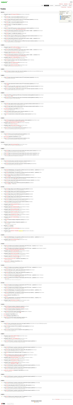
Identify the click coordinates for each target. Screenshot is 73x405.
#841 (8, 84)
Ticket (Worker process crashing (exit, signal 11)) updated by (19, 354)
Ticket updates (63, 18)
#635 (20, 126)
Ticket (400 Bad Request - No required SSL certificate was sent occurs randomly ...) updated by (23, 169)
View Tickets (65, 5)
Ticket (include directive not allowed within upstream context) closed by (19, 113)
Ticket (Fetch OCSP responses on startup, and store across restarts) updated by (20, 28)
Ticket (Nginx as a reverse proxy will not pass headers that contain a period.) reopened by (21, 153)
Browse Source (58, 5)
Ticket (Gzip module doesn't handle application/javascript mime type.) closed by (21, 177)
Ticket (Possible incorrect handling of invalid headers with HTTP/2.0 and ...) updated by (24, 248)
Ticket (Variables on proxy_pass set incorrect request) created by (17, 201)
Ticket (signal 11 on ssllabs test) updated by (15, 24)
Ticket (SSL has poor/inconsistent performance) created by (16, 138)
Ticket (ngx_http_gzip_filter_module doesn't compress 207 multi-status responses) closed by (22, 86)
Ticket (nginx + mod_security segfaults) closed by (15, 16)
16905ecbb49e (13, 363)
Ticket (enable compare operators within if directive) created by (18, 111)
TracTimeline (57, 399)
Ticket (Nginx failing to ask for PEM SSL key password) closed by (18, 191)
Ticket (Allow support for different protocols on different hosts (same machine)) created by (23, 40)
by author (65, 14)
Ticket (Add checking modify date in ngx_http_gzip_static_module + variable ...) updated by (22, 30)
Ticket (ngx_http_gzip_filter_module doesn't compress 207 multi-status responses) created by (22, 88)
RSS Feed (37, 402)
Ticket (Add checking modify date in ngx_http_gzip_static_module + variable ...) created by (21, 54)
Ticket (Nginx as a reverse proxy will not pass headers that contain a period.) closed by (21, 150)
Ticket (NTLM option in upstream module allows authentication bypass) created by (21, 390)
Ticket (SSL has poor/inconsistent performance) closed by (16, 127)
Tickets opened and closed (64, 17)
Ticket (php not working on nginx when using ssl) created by (22, 71)
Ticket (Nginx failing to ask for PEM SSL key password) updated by (18, 174)
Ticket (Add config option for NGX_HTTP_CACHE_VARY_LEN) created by (18, 385)
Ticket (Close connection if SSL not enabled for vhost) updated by (18, 326)
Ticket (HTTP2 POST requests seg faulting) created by (15, 317)
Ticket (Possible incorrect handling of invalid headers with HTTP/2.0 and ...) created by (21, 287)
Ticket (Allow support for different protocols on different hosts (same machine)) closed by (22, 35)
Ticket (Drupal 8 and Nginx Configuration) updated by (14, 222)
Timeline (46, 5)
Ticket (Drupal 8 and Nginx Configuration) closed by (15, 219)
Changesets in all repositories (65, 15)
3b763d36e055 (18, 48)
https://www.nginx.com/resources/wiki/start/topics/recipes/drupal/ (14, 307)
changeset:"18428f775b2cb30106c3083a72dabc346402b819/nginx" (15, 121)
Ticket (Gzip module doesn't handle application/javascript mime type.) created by (21, 180)
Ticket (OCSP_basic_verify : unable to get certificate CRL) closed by (18, 269)
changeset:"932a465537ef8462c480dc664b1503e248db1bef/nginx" (15, 249)
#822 (20, 312)
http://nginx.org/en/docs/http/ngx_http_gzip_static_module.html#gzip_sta (15, 55)
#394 (17, 87)
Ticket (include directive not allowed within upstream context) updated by (21, 120)
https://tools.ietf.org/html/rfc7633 (20, 29)
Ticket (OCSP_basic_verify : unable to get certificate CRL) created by (17, 272)
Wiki (42, 5)
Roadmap (51, 5)
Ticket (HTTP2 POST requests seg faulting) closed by (17, 311)
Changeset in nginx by (16, 14)
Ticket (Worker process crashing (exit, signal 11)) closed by (18, 352)
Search (70, 5)
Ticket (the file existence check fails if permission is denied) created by (19, 163)
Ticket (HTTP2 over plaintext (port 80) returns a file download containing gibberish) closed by (23, 94)
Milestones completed (64, 16)
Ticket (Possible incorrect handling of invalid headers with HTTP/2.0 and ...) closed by (22, 245)
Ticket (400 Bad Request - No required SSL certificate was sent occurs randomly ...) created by (21, 297)
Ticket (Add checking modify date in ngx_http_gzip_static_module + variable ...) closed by (22, 49)
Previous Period (63, 7)
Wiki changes (62, 19)
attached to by (13, 108)
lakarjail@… (9, 183)
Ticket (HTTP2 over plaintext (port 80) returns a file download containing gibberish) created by (22, 97)
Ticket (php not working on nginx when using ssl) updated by (18, 59)
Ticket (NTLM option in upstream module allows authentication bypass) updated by (22, 347)
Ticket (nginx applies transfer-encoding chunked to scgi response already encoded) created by (23, 106)
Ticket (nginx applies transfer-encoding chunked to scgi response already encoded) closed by (23, 103)
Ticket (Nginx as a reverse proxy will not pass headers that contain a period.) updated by (20, 154)
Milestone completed (7, 225)
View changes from (65, 11)
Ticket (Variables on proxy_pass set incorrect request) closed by (17, 199)
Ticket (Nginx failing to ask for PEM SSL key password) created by (17, 196)
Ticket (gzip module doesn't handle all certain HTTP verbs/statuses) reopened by (20, 77)
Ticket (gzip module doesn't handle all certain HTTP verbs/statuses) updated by (20, 19)
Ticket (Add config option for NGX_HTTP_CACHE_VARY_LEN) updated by (19, 349)
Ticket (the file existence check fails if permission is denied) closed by (18, 161)
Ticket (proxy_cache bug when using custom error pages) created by (24, 323)
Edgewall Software (11, 404)
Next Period (69, 7)
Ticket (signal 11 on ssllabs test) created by (14, 33)
